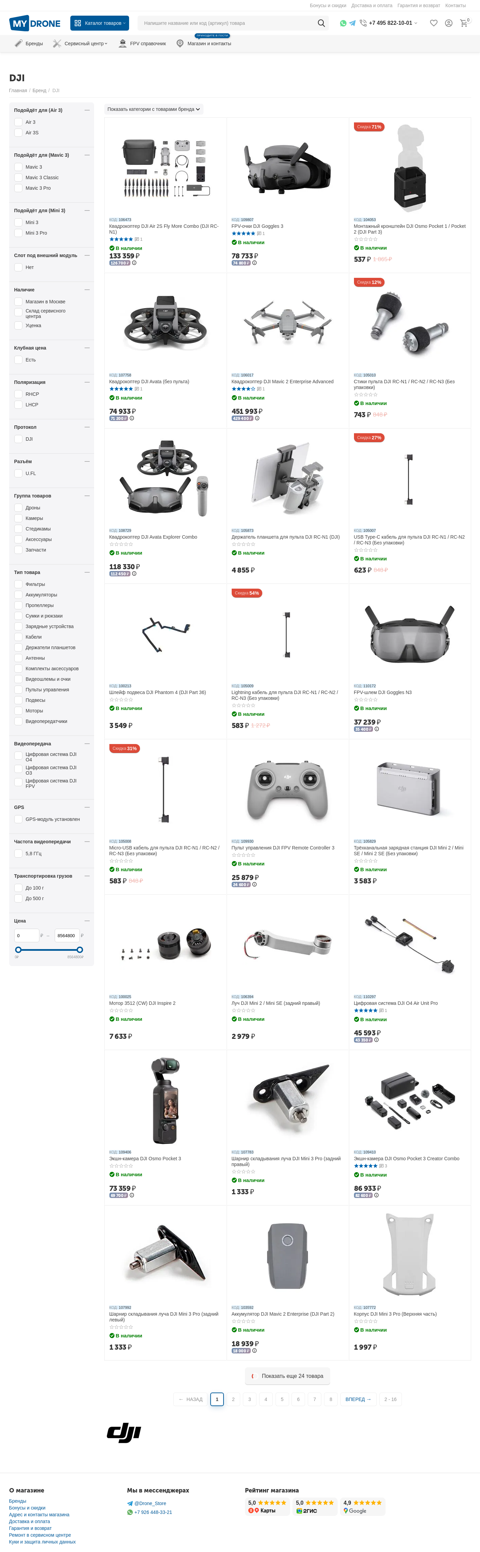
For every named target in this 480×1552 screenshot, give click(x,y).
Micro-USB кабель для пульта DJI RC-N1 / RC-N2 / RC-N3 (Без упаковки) (164, 850)
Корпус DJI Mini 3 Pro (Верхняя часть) (395, 1314)
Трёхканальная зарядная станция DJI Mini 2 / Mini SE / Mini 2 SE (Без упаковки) (409, 850)
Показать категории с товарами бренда (151, 109)
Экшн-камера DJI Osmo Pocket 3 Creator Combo (407, 1158)
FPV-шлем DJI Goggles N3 (383, 692)
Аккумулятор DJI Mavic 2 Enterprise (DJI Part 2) (283, 1314)
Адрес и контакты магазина (39, 1514)
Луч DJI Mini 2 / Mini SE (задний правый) (276, 1003)
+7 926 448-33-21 (149, 1512)
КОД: (113, 220)
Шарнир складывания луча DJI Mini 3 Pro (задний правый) (286, 1161)
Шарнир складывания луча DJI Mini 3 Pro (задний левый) (164, 1316)
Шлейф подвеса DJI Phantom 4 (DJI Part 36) (157, 692)
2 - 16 (391, 1399)
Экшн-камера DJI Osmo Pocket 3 (145, 1158)
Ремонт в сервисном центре (40, 1535)
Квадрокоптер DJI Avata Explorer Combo (153, 537)
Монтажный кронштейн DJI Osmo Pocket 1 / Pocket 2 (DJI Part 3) (410, 229)
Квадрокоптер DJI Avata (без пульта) (149, 381)
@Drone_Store (146, 1503)
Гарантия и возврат (30, 1528)
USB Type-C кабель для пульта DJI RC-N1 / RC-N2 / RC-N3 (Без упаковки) (409, 539)
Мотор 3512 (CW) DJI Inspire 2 (142, 1003)
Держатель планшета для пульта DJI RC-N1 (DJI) (286, 537)
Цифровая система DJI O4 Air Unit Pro (396, 1003)
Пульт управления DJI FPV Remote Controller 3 (283, 847)
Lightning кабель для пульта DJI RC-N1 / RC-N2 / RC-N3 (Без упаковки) (285, 695)
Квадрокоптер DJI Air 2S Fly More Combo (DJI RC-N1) (164, 229)
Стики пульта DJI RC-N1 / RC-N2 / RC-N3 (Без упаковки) (404, 384)
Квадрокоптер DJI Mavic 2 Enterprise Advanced (283, 381)
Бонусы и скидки (27, 1508)
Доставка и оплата (29, 1521)
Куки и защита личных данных (42, 1542)
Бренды (17, 1501)
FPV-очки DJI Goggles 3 (257, 226)
